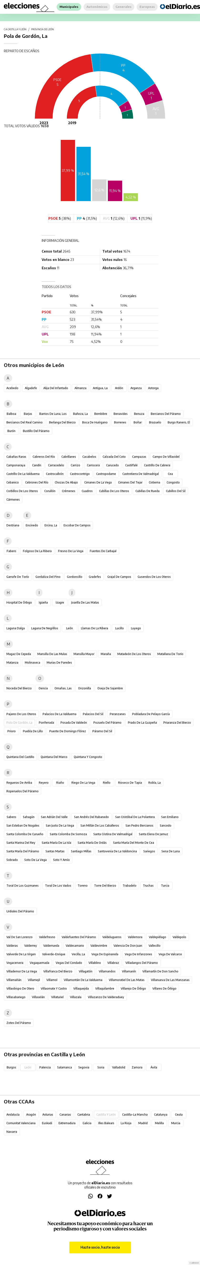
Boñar (138, 422)
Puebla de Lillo (33, 731)
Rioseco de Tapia (130, 782)
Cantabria (83, 1114)
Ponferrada (46, 722)
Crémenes (68, 491)
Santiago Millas (81, 851)
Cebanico (12, 482)
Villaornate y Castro (54, 988)
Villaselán (38, 997)
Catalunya (160, 1114)
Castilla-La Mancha (135, 1114)
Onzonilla (84, 688)
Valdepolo (179, 937)
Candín (36, 465)
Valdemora (135, 937)
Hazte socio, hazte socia (100, 1247)
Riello (106, 782)
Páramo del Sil (102, 731)
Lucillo (119, 628)
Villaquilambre (104, 988)
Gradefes (95, 577)
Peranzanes (118, 714)
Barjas (28, 414)
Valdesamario (75, 945)
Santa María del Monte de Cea (133, 842)
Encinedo (32, 525)
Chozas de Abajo (66, 482)
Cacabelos (89, 456)
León (69, 628)
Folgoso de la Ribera (37, 551)
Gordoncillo (74, 577)
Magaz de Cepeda (18, 654)
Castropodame (106, 474)
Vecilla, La (78, 954)
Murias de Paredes (59, 662)
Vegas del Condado (69, 963)
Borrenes (120, 422)
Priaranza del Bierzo (177, 722)
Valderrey (30, 945)
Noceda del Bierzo (19, 688)
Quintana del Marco (54, 757)
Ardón (119, 388)
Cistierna (154, 482)
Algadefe (31, 388)
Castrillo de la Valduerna (23, 474)
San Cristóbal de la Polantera (135, 817)
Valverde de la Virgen (21, 954)
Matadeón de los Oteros (134, 654)
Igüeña (43, 602)
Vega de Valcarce (170, 954)
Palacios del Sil (93, 714)
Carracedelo (56, 465)
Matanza (12, 662)
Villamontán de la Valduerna (83, 980)
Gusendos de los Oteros (154, 577)
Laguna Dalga (15, 628)
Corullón (49, 491)
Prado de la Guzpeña (142, 722)
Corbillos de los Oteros (22, 491)
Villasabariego (15, 997)
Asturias (47, 1114)
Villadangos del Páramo (141, 963)
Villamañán (13, 980)
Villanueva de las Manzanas (170, 980)
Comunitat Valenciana (20, 1123)
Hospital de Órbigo (19, 602)
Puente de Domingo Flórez (67, 731)
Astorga (153, 388)
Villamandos (107, 971)
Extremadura (67, 1123)
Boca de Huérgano (95, 422)
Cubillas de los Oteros (114, 491)
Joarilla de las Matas (85, 602)
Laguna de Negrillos (44, 628)
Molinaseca (32, 662)
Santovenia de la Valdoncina (117, 851)
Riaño (60, 782)
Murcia (175, 1123)
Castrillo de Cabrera (157, 465)
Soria (100, 1067)
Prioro (11, 731)
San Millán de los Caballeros (99, 825)
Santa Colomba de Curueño (24, 834)
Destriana (12, 525)
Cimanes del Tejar (130, 482)
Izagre (60, 602)
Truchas (148, 885)
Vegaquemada (39, 963)
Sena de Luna (170, 851)
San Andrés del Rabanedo (91, 817)
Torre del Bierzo (105, 885)
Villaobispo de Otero (20, 988)
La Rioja (126, 1123)
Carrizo (75, 465)
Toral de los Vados (58, 885)
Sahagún (29, 817)
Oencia (43, 688)
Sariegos (149, 851)
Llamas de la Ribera (94, 628)
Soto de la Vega (35, 860)
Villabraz (113, 963)
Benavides (121, 414)
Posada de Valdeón (73, 722)
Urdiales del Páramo (20, 911)
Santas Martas (55, 851)
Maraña (106, 654)
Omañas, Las (63, 688)
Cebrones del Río (36, 482)
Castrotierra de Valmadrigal (140, 474)
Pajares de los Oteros (21, 714)
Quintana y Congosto (88, 757)
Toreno (83, 885)
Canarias (65, 1114)
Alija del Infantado (55, 388)
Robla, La (154, 782)
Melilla (159, 1123)
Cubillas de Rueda (147, 491)
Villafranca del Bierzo (57, 971)
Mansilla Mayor (84, 654)
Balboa (11, 414)
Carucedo (112, 465)
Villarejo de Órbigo (133, 988)
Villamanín (129, 971)
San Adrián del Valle (54, 817)
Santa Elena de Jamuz (153, 834)
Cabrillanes (68, 456)
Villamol (51, 980)
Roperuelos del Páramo (22, 791)
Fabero (11, 551)
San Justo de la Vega (60, 825)
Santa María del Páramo (22, 851)
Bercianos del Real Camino (24, 422)
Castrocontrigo (80, 474)
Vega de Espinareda (104, 954)
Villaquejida (81, 988)
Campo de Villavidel (166, 456)
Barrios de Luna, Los (53, 414)
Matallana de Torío (170, 654)
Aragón (31, 1114)
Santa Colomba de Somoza (68, 834)
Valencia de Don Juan (128, 945)
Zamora (137, 1067)
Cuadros (87, 491)
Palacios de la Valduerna (59, 714)
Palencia (45, 1067)
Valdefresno (47, 937)
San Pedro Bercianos (139, 825)
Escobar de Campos (77, 525)
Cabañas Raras (16, 456)
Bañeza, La (80, 414)
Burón (11, 431)
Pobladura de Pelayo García (151, 714)
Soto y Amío (61, 860)
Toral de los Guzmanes (22, 885)
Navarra (11, 1131)
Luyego (136, 628)
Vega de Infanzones (138, 954)
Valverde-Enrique (53, 954)
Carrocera (93, 465)
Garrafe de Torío (17, 577)
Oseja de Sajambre (110, 688)
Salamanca (64, 1067)
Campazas (139, 456)
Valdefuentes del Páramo (79, 937)
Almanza (80, 388)
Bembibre (100, 414)
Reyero (44, 782)
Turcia (165, 885)
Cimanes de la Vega (98, 482)
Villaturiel (57, 997)
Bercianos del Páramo (166, 414)
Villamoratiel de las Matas (127, 980)
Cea (170, 474)
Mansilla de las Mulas (52, 654)
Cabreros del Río (44, 456)
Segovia (83, 1067)
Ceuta (179, 1114)
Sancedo (165, 825)
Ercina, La (51, 525)
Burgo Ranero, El (179, 422)
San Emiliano (170, 817)
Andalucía (13, 1114)
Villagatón (85, 971)
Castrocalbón (55, 474)
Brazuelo (155, 422)
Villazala (75, 997)
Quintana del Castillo (20, 757)
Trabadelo (129, 885)
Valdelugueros (111, 937)
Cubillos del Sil (175, 491)
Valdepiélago (157, 937)
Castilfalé (131, 465)
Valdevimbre (98, 945)
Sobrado (12, 860)
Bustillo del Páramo (36, 431)
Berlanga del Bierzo (62, 422)
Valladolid (118, 1067)
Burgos (11, 1067)
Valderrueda (51, 945)
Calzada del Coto (114, 456)
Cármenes (13, 499)
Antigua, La (100, 388)
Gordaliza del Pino (47, 577)
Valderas (12, 945)
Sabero (11, 817)
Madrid (143, 1123)
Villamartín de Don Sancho (160, 971)
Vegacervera (14, 963)
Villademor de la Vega (21, 971)
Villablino (95, 963)
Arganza (136, 388)
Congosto (173, 482)
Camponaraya (15, 465)
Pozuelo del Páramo (107, 722)
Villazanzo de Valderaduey (106, 997)
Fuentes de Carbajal (103, 551)
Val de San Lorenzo (19, 937)
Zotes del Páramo (18, 1023)
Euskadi (47, 1123)
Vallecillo (154, 945)
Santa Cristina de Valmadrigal (112, 834)
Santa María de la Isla (56, 842)
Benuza (139, 414)
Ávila (153, 1067)
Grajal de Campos (119, 577)
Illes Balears (106, 1123)
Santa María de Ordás (92, 842)
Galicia (87, 1123)
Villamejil (34, 980)
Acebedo (12, 388)
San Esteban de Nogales (22, 825)
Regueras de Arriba (19, 782)
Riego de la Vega (83, 782)
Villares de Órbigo (164, 988)
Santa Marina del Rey (20, 842)
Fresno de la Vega (70, 551)
